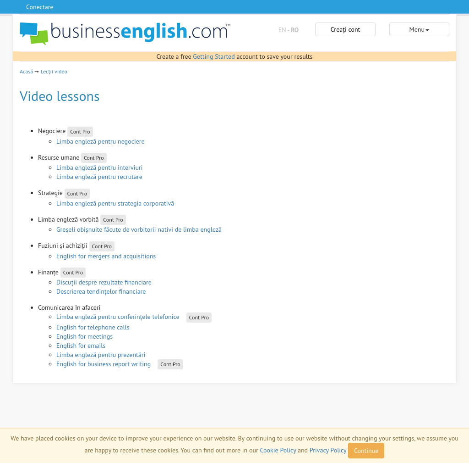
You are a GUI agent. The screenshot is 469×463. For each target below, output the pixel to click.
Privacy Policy (328, 450)
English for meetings (84, 336)
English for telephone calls (93, 327)
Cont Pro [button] (80, 131)
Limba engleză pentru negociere (100, 141)
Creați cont (345, 29)
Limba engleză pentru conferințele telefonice (118, 316)
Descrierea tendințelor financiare (101, 291)
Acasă (26, 71)
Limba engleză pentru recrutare (99, 177)
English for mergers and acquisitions (106, 256)
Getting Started (213, 56)
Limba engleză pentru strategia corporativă (115, 203)
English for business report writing (103, 364)
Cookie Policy (278, 450)
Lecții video (54, 71)
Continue (366, 450)
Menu (419, 29)
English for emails (80, 345)
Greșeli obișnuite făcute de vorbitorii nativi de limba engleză (139, 229)
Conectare (40, 7)
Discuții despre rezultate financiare (104, 282)
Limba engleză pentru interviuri (99, 167)
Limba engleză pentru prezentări (100, 355)
